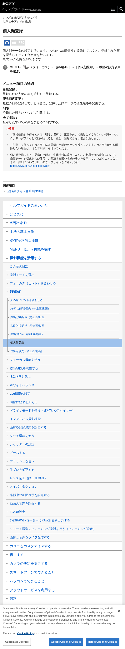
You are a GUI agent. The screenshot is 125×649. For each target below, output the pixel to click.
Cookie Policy (25, 636)
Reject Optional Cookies (102, 644)
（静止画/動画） (26, 191)
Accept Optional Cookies (66, 644)
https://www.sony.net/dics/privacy (29, 165)
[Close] (119, 614)
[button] (121, 9)
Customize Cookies (17, 644)
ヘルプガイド (21, 9)
